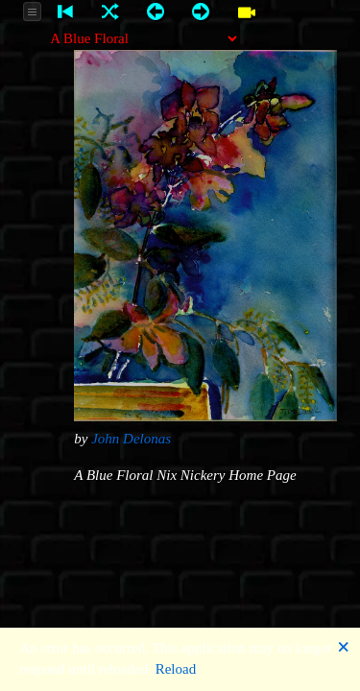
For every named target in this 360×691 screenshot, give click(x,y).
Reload (176, 669)
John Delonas (131, 438)
